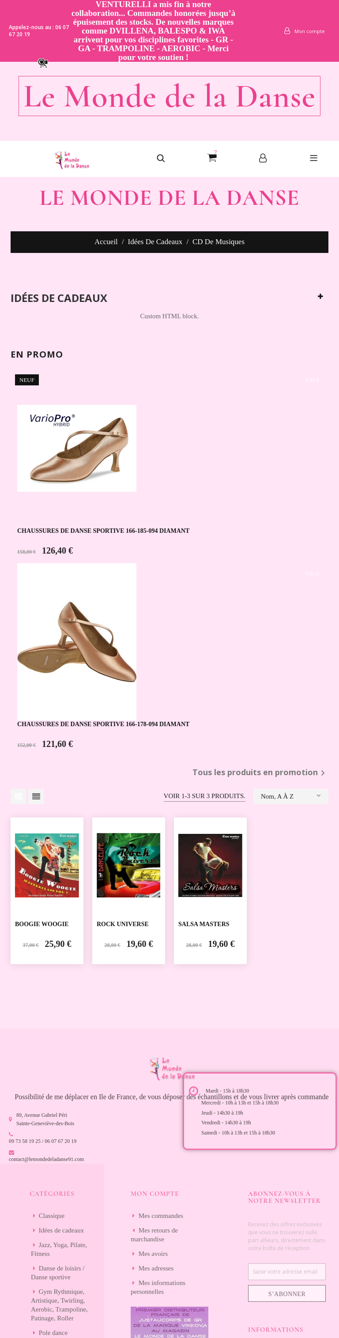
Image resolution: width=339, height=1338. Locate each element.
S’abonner (287, 1294)
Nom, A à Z (291, 795)
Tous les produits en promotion (260, 773)
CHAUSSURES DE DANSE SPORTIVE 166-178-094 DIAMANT (103, 724)
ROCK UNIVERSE (123, 924)
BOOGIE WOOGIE (42, 924)
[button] (47, 62)
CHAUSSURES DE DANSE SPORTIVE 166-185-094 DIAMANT (103, 531)
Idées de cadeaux (59, 298)
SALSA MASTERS (204, 924)
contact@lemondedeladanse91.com (46, 1159)
